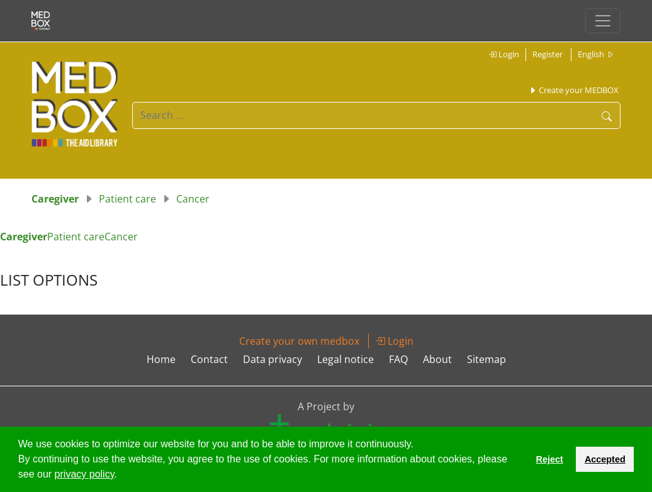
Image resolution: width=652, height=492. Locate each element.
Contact (209, 359)
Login (503, 54)
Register (547, 54)
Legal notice (345, 359)
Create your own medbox (299, 341)
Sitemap (486, 359)
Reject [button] (549, 459)
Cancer (193, 199)
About (437, 359)
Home (161, 359)
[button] (121, 476)
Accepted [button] (605, 459)
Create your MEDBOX (574, 90)
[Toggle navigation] (603, 20)
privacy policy (85, 474)
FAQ (398, 359)
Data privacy (272, 359)
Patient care (127, 199)
